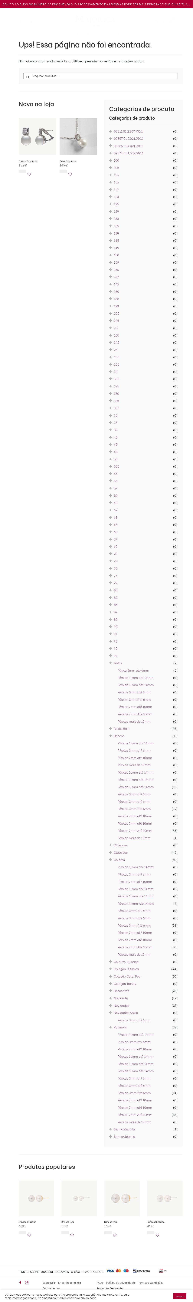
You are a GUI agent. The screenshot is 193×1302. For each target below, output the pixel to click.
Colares (114, 33)
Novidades (58, 33)
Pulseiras (135, 33)
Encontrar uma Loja (38, 21)
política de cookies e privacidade (74, 1297)
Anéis (77, 33)
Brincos (94, 33)
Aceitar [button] (180, 1296)
